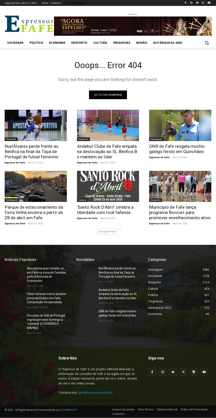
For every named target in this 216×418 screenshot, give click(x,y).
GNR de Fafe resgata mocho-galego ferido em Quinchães (177, 149)
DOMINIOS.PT (69, 410)
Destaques (156, 139)
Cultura (82, 200)
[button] (207, 43)
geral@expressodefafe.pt (95, 393)
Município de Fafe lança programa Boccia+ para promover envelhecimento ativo (180, 213)
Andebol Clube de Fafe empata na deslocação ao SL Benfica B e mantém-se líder (107, 151)
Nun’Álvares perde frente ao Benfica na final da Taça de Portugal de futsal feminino (31, 151)
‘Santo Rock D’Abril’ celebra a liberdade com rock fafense (105, 210)
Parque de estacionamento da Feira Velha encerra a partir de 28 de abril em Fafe (34, 213)
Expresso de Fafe (15, 162)
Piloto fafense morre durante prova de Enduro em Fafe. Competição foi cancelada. (46, 298)
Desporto (11, 139)
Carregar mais (108, 231)
